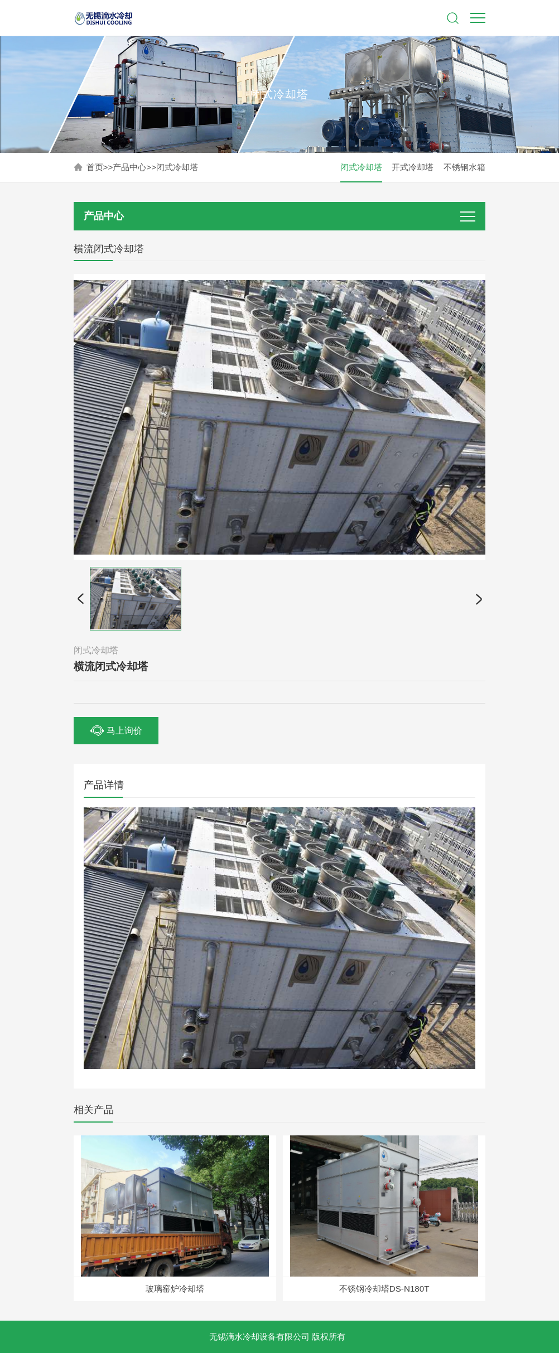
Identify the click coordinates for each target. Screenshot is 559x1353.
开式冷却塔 (412, 167)
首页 (94, 167)
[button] (81, 598)
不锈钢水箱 (464, 167)
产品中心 (129, 167)
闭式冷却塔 (177, 167)
